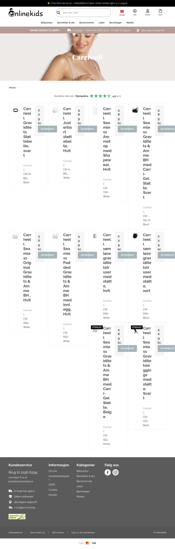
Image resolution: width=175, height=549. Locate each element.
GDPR (52, 484)
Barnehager (115, 23)
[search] (80, 12)
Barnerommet (86, 23)
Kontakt (53, 495)
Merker (130, 23)
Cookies (53, 489)
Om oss (53, 471)
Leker (102, 23)
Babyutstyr (47, 23)
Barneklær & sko (66, 23)
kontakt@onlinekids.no (21, 481)
